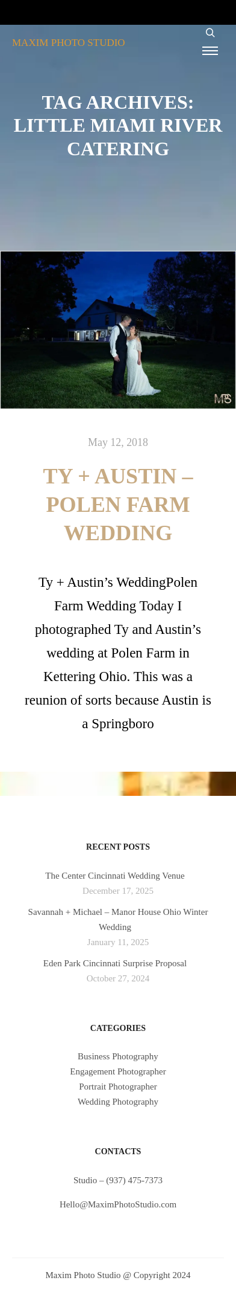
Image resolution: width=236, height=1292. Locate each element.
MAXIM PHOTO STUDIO (68, 42)
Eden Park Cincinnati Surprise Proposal (115, 963)
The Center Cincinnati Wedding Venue (115, 875)
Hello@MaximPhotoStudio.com (118, 1204)
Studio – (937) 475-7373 (118, 1180)
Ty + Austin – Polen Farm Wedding (118, 504)
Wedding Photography (118, 1101)
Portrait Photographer (118, 1086)
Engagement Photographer (118, 1071)
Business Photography (118, 1056)
